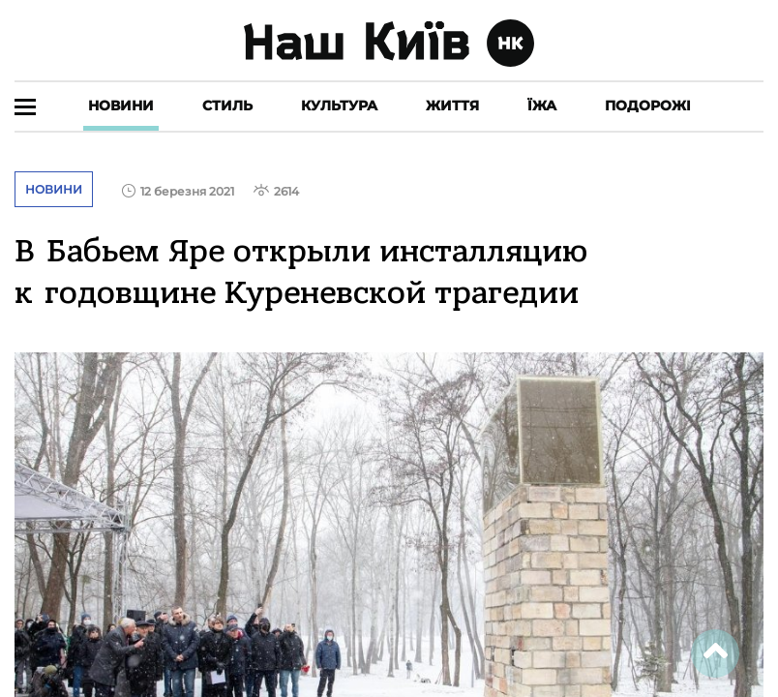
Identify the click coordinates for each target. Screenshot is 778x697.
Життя (452, 105)
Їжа (541, 105)
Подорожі (648, 105)
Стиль (227, 105)
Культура (339, 105)
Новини (121, 105)
